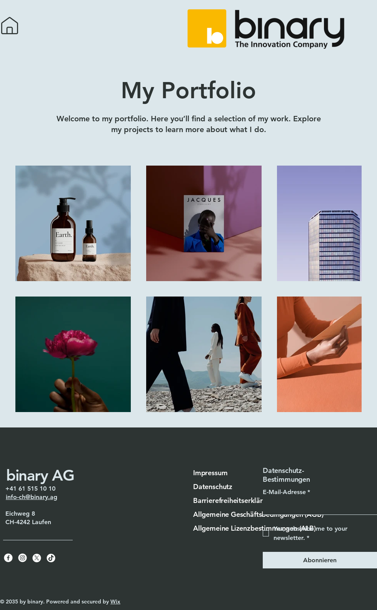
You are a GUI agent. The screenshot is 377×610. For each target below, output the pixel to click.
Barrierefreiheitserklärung (233, 500)
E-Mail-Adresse (286, 492)
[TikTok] (51, 558)
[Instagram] (22, 558)
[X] (37, 558)
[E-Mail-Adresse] (317, 506)
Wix (115, 601)
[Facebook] (8, 558)
